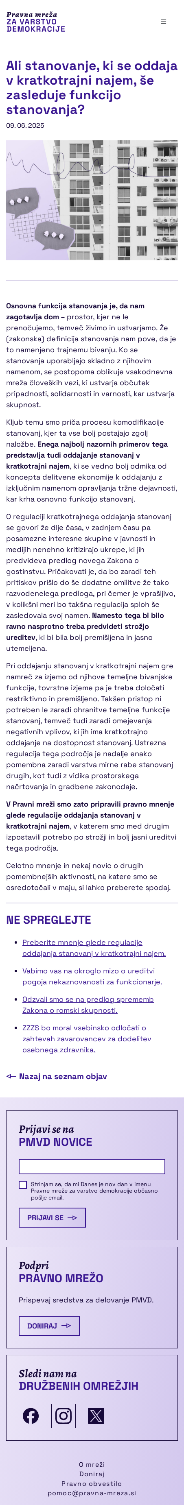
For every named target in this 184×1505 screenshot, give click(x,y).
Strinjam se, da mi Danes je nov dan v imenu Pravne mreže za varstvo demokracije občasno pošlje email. (94, 1191)
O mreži (92, 1464)
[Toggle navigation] (163, 21)
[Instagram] (63, 1416)
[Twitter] (96, 1416)
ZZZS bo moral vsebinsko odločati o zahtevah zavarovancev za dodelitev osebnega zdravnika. (86, 1038)
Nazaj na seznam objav (56, 1076)
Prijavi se (52, 1217)
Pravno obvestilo (91, 1484)
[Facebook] (31, 1416)
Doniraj (49, 1326)
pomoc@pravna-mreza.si (92, 1493)
